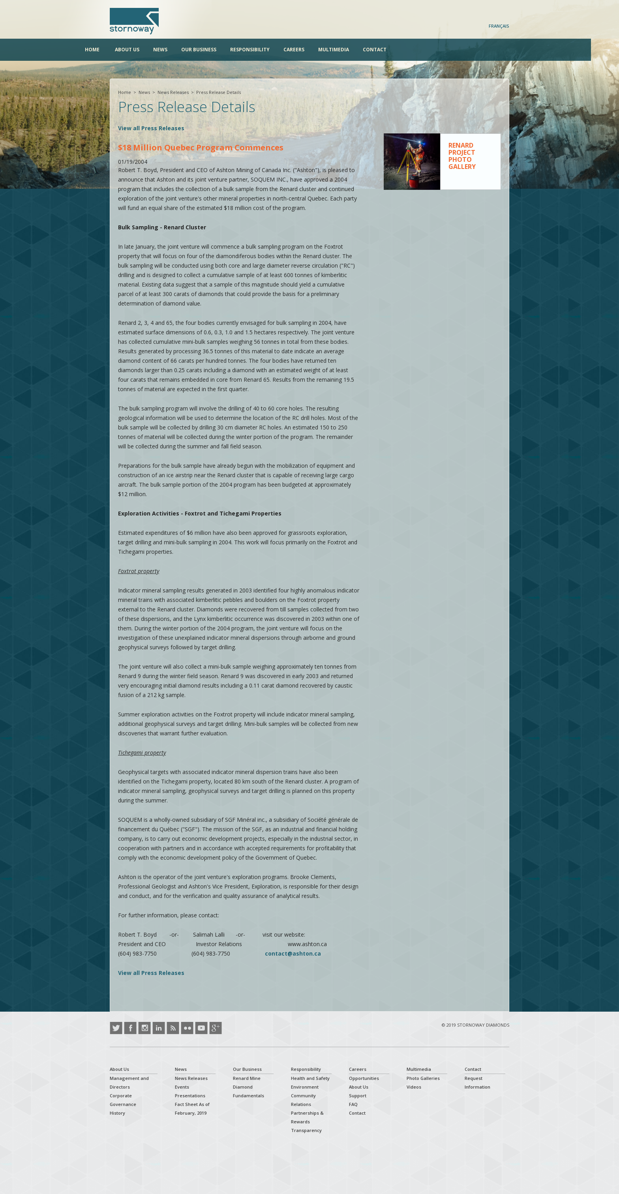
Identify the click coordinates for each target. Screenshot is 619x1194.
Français (499, 26)
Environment (305, 1087)
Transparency (306, 1130)
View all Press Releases (151, 128)
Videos (414, 1087)
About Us (152, 49)
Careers (318, 49)
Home (117, 49)
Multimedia (358, 49)
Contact (399, 49)
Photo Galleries (423, 1078)
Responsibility (274, 49)
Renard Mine (247, 1078)
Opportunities (364, 1078)
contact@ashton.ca (293, 953)
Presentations (190, 1095)
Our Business (223, 49)
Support (357, 1095)
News (185, 49)
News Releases (173, 92)
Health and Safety (310, 1078)
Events (182, 1087)
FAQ (353, 1104)
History (117, 1113)
